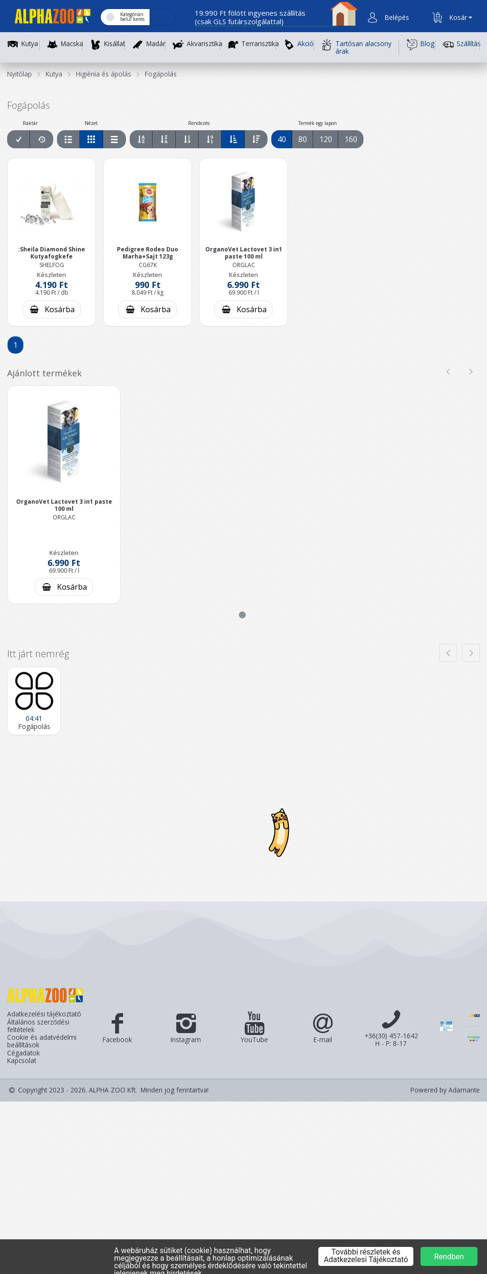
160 (350, 139)
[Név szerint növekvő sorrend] (141, 139)
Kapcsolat (21, 1060)
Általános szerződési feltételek (38, 1026)
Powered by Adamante (445, 1090)
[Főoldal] (49, 18)
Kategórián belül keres (132, 16)
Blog (420, 44)
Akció (298, 44)
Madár (155, 44)
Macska (72, 44)
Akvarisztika (204, 44)
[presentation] (448, 372)
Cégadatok (23, 1053)
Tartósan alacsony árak (356, 47)
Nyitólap (19, 73)
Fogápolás (161, 73)
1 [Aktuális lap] (15, 345)
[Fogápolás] (34, 701)
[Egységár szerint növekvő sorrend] (233, 139)
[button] (395, 18)
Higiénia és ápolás (103, 73)
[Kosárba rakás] (51, 309)
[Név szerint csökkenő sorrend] (164, 139)
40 (281, 139)
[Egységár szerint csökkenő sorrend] (256, 139)
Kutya (29, 44)
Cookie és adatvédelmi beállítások (41, 1041)
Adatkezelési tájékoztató (44, 1014)
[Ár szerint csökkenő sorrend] (210, 139)
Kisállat (114, 44)
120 (325, 139)
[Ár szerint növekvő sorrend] (187, 139)
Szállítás (461, 44)
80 (302, 139)
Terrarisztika (260, 44)
